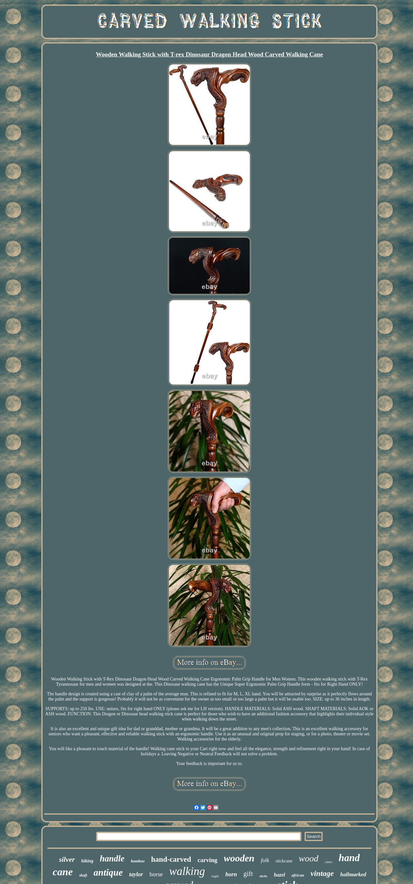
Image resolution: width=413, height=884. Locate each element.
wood (308, 858)
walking (187, 871)
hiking (87, 861)
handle (112, 858)
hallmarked (353, 874)
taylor (136, 874)
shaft (83, 875)
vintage (322, 873)
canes (328, 862)
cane (63, 872)
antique (108, 872)
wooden (239, 858)
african (297, 875)
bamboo (138, 861)
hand (349, 857)
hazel (279, 875)
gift (248, 874)
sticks (263, 876)
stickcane (284, 861)
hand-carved (171, 859)
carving (207, 860)
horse (156, 874)
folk (265, 860)
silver (67, 859)
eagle (215, 876)
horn (231, 874)
